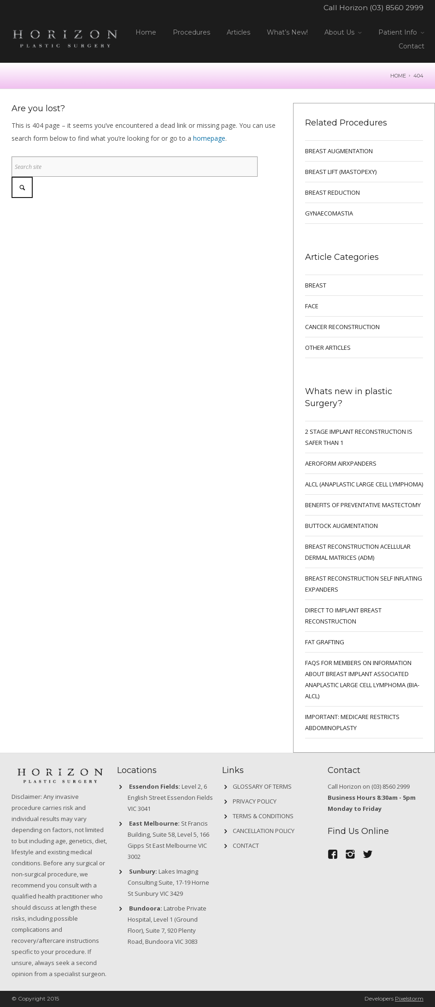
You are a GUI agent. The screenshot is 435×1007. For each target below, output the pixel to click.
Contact (411, 46)
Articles (238, 32)
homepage (209, 138)
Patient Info (397, 32)
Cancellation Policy (263, 831)
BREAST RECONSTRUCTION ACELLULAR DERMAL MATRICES (358, 552)
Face (311, 306)
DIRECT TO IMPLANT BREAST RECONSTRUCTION (343, 615)
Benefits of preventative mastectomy (363, 505)
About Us (339, 32)
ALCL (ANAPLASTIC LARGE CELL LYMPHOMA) (364, 484)
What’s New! (287, 32)
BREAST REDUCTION (332, 192)
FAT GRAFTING (324, 642)
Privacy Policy (254, 801)
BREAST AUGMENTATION (339, 151)
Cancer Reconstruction (342, 327)
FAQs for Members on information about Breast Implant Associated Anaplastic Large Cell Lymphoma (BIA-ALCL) (362, 679)
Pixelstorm (409, 998)
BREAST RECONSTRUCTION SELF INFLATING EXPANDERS (363, 583)
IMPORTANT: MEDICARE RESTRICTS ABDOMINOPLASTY (352, 722)
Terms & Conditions (263, 816)
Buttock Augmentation (341, 525)
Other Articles (328, 347)
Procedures (191, 32)
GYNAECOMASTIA (329, 213)
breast (315, 285)
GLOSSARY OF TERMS (262, 786)
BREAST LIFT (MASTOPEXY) (340, 172)
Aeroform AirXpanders (340, 463)
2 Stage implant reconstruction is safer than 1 (358, 437)
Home (145, 32)
